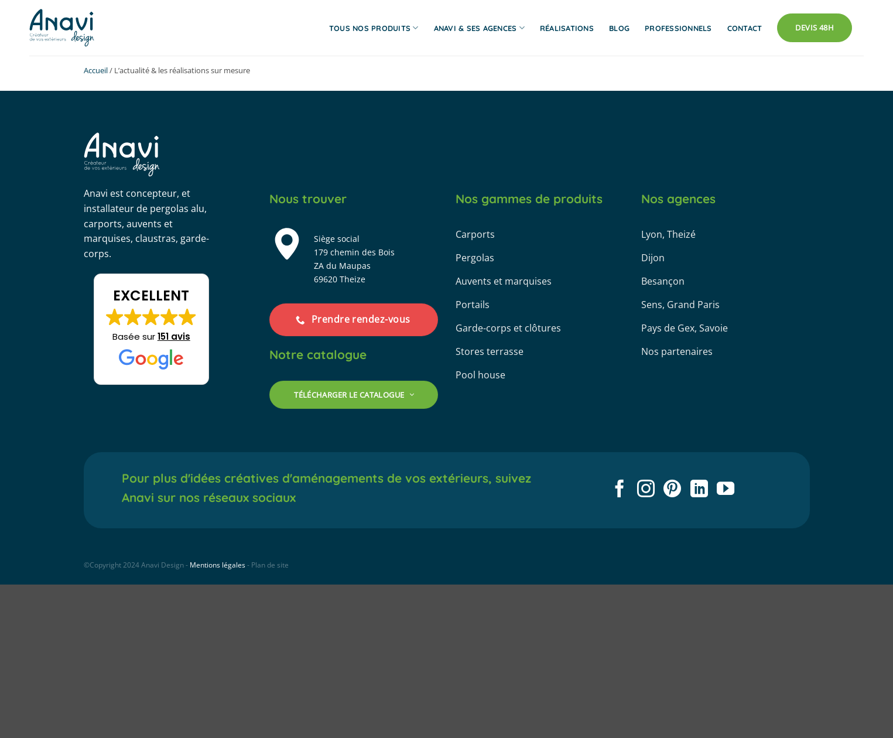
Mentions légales (217, 565)
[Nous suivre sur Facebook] (619, 490)
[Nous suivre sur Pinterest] (672, 490)
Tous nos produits (374, 27)
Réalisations (567, 28)
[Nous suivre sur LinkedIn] (698, 490)
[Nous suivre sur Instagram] (646, 490)
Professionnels (678, 28)
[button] (151, 329)
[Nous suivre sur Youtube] (725, 490)
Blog (619, 28)
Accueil (96, 70)
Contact (744, 28)
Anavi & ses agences (479, 27)
